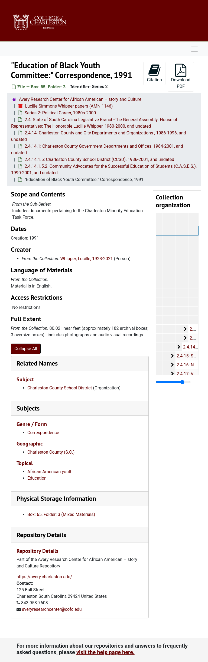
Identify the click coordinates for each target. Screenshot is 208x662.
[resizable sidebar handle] (173, 382)
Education (37, 478)
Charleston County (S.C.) (50, 452)
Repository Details (41, 535)
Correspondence (43, 432)
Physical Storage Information (56, 498)
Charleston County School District (59, 387)
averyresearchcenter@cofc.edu (52, 609)
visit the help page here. (105, 652)
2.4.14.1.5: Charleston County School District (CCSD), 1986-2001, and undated (99, 159)
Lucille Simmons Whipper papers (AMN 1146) (69, 106)
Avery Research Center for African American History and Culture (80, 99)
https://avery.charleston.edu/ (44, 576)
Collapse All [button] (25, 348)
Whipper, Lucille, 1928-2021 (86, 258)
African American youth (50, 471)
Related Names (37, 363)
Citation (154, 73)
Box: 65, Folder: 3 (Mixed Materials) (61, 514)
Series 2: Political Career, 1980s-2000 (60, 112)
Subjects (28, 408)
